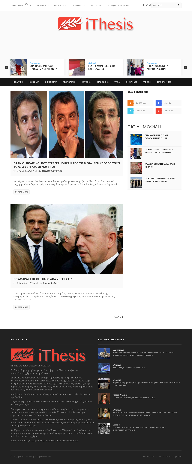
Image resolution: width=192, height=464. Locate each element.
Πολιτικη (18, 82)
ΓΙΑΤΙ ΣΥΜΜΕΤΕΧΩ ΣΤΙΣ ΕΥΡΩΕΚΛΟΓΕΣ (101, 67)
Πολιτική (92, 63)
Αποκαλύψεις (51, 283)
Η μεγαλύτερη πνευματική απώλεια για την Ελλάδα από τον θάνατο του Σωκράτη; (146, 384)
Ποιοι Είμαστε (79, 5)
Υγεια (117, 82)
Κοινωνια (34, 82)
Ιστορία (116, 425)
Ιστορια (86, 82)
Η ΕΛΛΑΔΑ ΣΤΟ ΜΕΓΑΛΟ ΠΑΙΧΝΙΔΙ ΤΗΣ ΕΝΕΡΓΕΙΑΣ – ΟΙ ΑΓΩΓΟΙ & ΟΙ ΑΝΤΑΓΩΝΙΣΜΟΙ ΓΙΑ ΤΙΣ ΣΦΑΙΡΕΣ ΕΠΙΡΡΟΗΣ (143, 354)
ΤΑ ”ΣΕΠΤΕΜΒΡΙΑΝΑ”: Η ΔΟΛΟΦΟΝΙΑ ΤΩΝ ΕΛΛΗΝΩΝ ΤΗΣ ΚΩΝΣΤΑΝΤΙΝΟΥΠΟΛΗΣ (139, 428)
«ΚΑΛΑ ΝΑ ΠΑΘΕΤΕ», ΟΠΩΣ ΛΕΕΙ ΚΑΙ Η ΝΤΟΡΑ (134, 397)
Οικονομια (51, 82)
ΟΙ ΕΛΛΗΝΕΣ (131, 82)
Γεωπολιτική (35, 63)
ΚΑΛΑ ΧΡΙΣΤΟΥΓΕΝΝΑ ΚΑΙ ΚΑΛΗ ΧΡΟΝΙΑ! (160, 165)
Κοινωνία (117, 380)
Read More (21, 192)
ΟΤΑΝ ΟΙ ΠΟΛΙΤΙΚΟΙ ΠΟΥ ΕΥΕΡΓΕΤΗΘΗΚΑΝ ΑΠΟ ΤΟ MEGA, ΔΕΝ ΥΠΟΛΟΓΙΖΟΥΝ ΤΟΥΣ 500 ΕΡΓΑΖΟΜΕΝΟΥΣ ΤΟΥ (67, 165)
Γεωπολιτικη (69, 82)
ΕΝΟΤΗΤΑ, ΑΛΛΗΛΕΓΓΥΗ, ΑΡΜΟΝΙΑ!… (130, 367)
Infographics (164, 82)
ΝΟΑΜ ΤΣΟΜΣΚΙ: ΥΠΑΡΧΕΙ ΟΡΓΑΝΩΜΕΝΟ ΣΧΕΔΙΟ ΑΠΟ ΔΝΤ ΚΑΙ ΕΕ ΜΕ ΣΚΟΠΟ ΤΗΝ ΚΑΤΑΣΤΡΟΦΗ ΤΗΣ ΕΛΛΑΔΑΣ (145, 414)
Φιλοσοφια (102, 82)
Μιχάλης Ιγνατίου (52, 170)
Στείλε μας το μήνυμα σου (118, 5)
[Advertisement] (96, 47)
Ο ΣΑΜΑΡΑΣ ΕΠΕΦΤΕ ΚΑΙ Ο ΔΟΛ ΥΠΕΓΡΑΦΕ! (43, 279)
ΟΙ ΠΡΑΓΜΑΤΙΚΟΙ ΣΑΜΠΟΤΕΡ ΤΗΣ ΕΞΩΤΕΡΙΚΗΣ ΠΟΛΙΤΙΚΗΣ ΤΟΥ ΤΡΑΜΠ (159, 152)
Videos (147, 82)
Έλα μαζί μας (96, 5)
